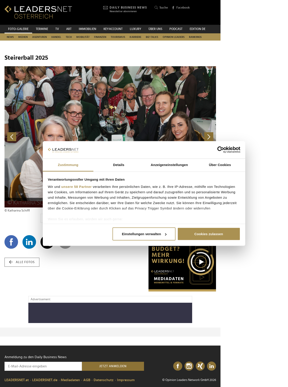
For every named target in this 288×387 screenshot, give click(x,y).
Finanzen (100, 37)
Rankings (195, 37)
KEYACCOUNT (113, 29)
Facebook (181, 8)
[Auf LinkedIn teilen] (29, 242)
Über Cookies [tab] (220, 164)
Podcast (175, 29)
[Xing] (200, 366)
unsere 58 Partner (76, 186)
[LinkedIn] (211, 366)
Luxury (135, 29)
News (10, 37)
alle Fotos (22, 262)
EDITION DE (197, 29)
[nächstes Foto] (163, 136)
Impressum (126, 380)
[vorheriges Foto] (57, 136)
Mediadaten (70, 380)
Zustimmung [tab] (68, 164)
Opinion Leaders (173, 37)
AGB (86, 380)
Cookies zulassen (208, 234)
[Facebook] (177, 366)
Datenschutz (104, 380)
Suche (161, 8)
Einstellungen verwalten (144, 234)
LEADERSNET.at (16, 380)
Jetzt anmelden (113, 366)
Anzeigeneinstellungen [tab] (169, 164)
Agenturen (39, 37)
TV (57, 29)
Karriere (135, 37)
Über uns (155, 29)
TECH (69, 37)
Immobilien (87, 29)
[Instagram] (189, 366)
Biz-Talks (152, 37)
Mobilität (83, 37)
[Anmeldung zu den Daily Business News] (43, 366)
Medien (23, 37)
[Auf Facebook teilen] (11, 242)
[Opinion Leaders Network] (205, 12)
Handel (56, 37)
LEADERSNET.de (44, 380)
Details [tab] (118, 164)
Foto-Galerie (18, 29)
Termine (42, 29)
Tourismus (118, 37)
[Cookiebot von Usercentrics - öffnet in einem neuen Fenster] (220, 149)
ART (69, 29)
